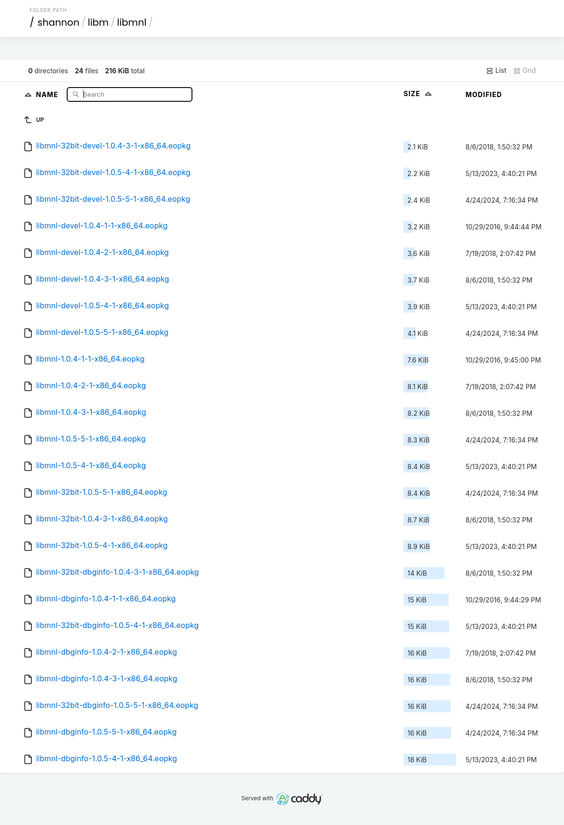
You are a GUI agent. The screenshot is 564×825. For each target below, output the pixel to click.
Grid (524, 70)
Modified (483, 94)
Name (48, 94)
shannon (59, 22)
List (496, 70)
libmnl (132, 22)
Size (418, 93)
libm (98, 22)
